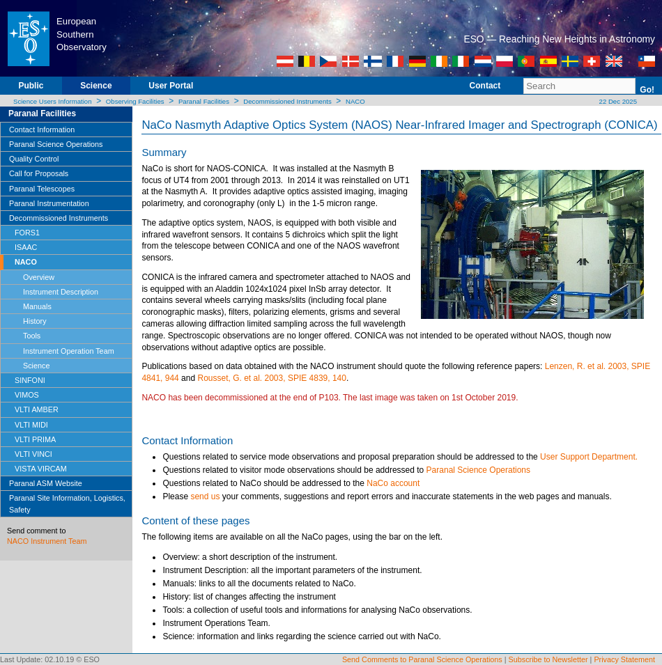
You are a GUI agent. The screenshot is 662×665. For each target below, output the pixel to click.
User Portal (170, 86)
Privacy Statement (624, 659)
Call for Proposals (38, 173)
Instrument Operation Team (68, 351)
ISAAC (26, 247)
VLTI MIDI (31, 425)
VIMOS (27, 395)
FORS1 (27, 232)
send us (205, 496)
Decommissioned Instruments (287, 101)
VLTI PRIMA (35, 439)
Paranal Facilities (203, 101)
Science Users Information (52, 101)
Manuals (37, 306)
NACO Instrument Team (46, 541)
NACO (355, 101)
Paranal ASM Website (45, 483)
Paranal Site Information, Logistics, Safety (67, 503)
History (35, 321)
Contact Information (42, 129)
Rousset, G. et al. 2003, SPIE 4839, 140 (271, 378)
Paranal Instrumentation (49, 203)
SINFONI (30, 380)
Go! (647, 90)
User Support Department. (589, 457)
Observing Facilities (135, 101)
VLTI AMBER (37, 409)
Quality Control (34, 159)
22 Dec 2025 (617, 101)
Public (30, 86)
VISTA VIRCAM (41, 468)
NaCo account (393, 483)
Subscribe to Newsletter (548, 659)
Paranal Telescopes (42, 189)
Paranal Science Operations (55, 144)
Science (95, 86)
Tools (31, 335)
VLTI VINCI (33, 454)
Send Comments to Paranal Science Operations (422, 659)
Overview (38, 277)
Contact (485, 86)
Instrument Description (60, 292)
